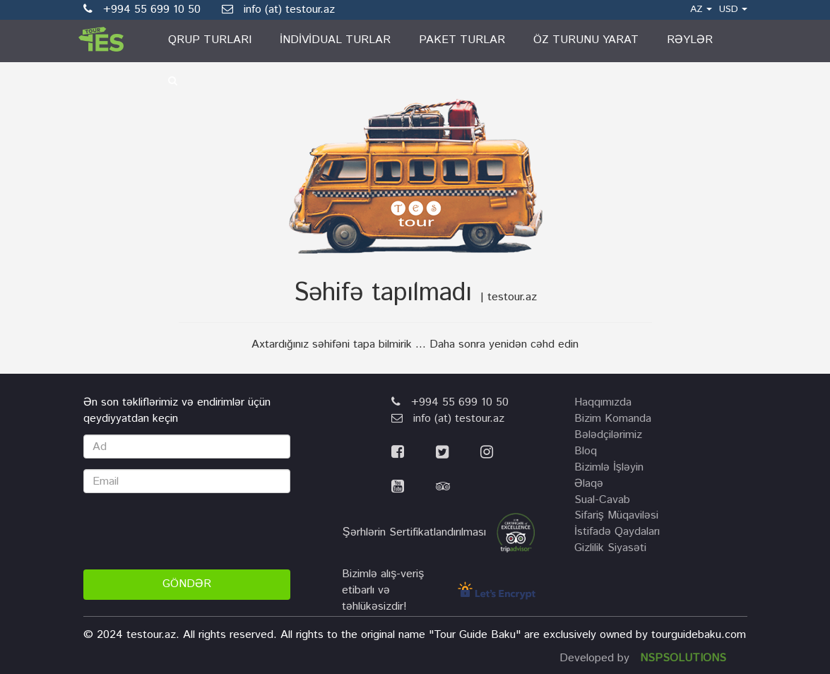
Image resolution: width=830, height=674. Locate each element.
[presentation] (190, 531)
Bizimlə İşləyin (609, 467)
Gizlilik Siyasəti (610, 548)
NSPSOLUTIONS (683, 658)
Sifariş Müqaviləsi (616, 515)
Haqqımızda (603, 402)
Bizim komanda (612, 418)
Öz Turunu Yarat (586, 40)
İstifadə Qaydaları (617, 532)
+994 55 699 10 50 (450, 402)
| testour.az (508, 297)
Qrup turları (209, 40)
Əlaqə (588, 483)
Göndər (186, 584)
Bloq (585, 451)
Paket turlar (462, 40)
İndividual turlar (335, 40)
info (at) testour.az (278, 9)
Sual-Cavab (602, 500)
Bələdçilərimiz (608, 435)
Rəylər (690, 40)
